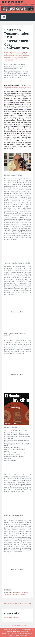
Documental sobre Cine (18, 54)
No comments (9, 60)
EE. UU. (26, 104)
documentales (15, 91)
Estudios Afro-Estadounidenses (16, 102)
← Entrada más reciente (9, 603)
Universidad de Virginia (13, 126)
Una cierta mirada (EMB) (20, 59)
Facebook (16, 592)
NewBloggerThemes (20, 635)
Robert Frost (9, 148)
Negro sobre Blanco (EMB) (21, 57)
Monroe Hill (14, 131)
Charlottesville (11, 122)
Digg (23, 594)
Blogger (25, 631)
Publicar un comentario (12, 617)
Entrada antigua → (27, 603)
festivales (9, 95)
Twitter (25, 592)
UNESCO (27, 117)
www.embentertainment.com (14, 81)
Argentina (8, 54)
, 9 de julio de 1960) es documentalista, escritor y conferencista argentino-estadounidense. (17, 87)
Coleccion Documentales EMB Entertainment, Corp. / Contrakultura (17, 39)
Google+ (8, 594)
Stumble (16, 594)
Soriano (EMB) (8, 59)
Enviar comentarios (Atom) (19, 625)
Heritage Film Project (14, 130)
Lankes (18, 144)
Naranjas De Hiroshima (18, 52)
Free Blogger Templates (19, 633)
